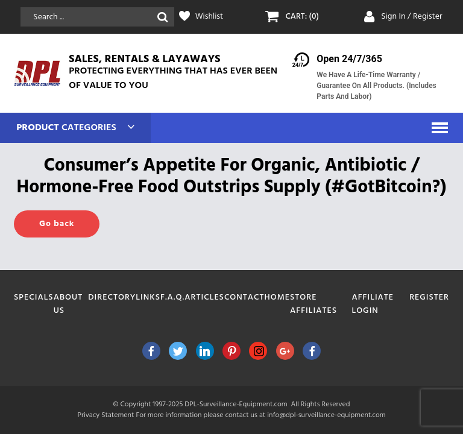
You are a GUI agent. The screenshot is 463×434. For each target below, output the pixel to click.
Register (429, 297)
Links (148, 297)
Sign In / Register (412, 17)
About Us (68, 304)
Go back (56, 224)
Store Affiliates (313, 304)
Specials (34, 297)
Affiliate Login (372, 304)
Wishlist (209, 17)
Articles (204, 297)
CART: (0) (302, 17)
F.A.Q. (172, 297)
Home (278, 297)
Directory (112, 297)
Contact (244, 297)
